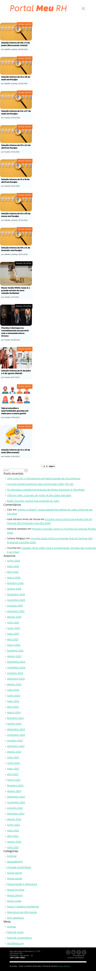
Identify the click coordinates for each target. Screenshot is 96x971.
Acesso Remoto (64, 966)
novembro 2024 (16, 668)
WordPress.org (15, 943)
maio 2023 (13, 769)
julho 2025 (13, 623)
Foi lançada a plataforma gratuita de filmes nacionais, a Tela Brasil (46, 490)
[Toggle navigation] (83, 8)
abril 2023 (12, 774)
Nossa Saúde (14, 879)
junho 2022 (13, 825)
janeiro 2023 (14, 791)
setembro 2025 (15, 611)
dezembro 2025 (16, 594)
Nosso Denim (15, 895)
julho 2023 (13, 757)
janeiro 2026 (14, 589)
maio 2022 (13, 830)
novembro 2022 (16, 802)
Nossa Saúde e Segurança (22, 884)
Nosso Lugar (14, 901)
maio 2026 (13, 566)
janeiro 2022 (14, 842)
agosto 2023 (14, 752)
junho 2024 (13, 696)
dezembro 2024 (16, 662)
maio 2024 (13, 701)
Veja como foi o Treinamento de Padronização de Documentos (43, 479)
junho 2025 (13, 628)
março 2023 (13, 780)
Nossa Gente (14, 873)
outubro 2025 (15, 606)
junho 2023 (13, 763)
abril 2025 (12, 639)
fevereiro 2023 (15, 786)
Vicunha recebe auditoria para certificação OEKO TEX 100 (40, 484)
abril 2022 (12, 836)
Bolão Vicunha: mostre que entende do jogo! (33, 501)
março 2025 (13, 645)
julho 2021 (13, 847)
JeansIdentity (15, 862)
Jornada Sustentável (19, 867)
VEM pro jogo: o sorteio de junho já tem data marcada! (39, 495)
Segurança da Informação (22, 912)
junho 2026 (13, 561)
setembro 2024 (16, 679)
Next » (52, 466)
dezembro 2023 (16, 729)
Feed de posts (15, 932)
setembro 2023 (15, 746)
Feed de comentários (19, 938)
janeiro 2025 (14, 656)
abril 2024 (13, 707)
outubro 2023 (15, 741)
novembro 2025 (16, 600)
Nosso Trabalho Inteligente (23, 907)
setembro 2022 (15, 814)
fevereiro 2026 (15, 583)
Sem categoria (15, 918)
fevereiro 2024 (15, 718)
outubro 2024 (15, 673)
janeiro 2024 (14, 724)
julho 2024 (13, 690)
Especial (12, 856)
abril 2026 (12, 572)
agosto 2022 (14, 819)
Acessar (11, 927)
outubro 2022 (15, 808)
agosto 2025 (14, 617)
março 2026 (13, 578)
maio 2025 (13, 634)
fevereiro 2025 (15, 651)
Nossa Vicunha (15, 890)
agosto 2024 (14, 684)
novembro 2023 (16, 735)
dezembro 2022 (16, 797)
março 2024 (14, 712)
